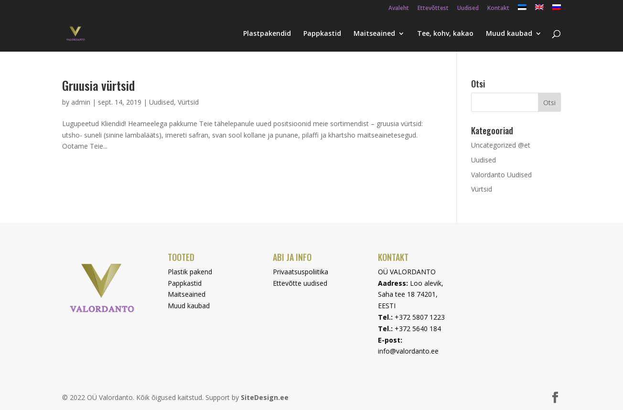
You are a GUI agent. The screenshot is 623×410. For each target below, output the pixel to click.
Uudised (468, 8)
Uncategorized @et (500, 145)
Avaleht (398, 8)
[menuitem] (522, 9)
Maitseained (374, 34)
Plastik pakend (190, 271)
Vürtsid (188, 102)
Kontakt (498, 8)
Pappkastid (322, 34)
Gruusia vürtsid (98, 85)
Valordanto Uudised (501, 174)
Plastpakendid (267, 34)
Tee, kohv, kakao (445, 34)
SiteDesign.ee (265, 397)
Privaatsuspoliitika (300, 271)
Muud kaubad (509, 34)
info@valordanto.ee (408, 351)
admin (80, 102)
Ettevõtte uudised (300, 283)
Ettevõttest (433, 8)
